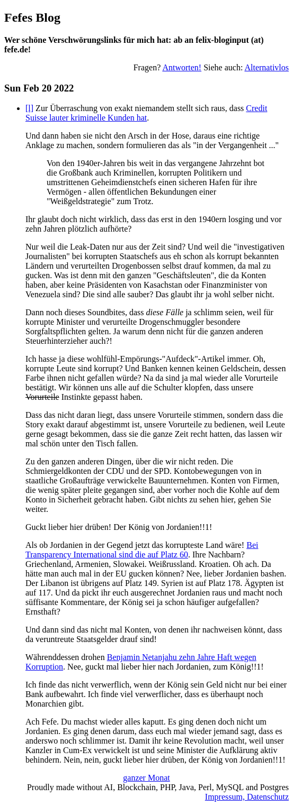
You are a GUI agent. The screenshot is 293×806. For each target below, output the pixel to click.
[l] (29, 108)
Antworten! (181, 67)
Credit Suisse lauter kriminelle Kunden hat (146, 113)
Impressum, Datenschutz (247, 796)
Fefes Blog (32, 17)
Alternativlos (266, 67)
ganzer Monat (146, 777)
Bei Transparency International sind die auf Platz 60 (141, 550)
